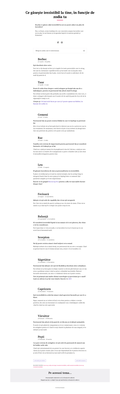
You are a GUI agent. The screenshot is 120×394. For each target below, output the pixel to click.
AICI (69, 278)
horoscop (45, 365)
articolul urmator (81, 360)
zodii (50, 365)
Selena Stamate (61, 387)
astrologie (53, 365)
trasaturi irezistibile (61, 365)
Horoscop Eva (53, 181)
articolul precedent (39, 360)
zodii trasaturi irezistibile (73, 365)
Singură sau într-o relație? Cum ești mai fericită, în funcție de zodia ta (60, 379)
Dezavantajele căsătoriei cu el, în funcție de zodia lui (60, 377)
